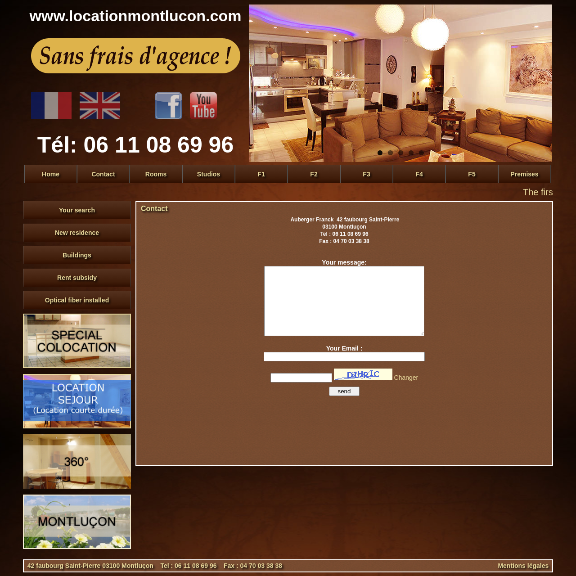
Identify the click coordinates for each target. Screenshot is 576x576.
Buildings (77, 255)
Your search (77, 210)
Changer (406, 377)
